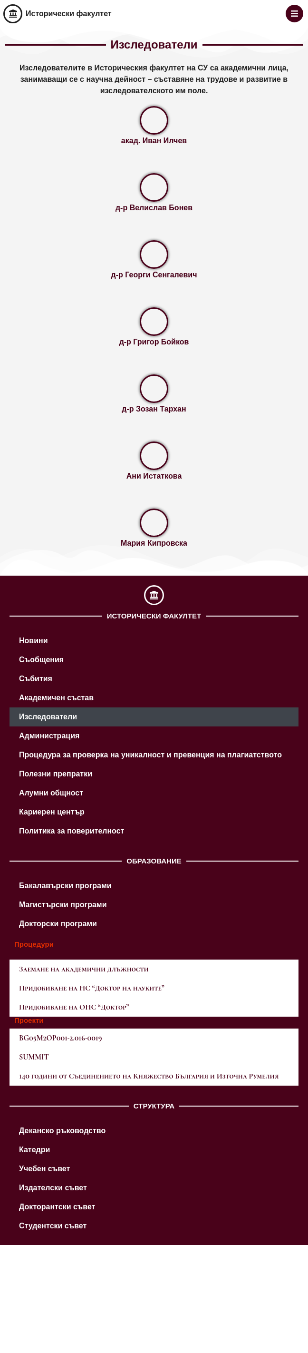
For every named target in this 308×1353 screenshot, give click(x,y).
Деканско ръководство (62, 1131)
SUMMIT (34, 1057)
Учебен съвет (44, 1169)
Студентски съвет (53, 1226)
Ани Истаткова (154, 476)
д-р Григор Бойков (154, 342)
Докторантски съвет (57, 1207)
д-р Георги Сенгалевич (154, 275)
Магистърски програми (63, 905)
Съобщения (41, 660)
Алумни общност (51, 793)
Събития (35, 679)
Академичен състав (56, 698)
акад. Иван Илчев (154, 141)
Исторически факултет (69, 14)
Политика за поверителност (71, 831)
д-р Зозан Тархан (154, 409)
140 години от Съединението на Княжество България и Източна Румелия (149, 1076)
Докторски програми (58, 924)
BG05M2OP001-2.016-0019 (60, 1038)
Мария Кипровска (154, 543)
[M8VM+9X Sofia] (154, 1297)
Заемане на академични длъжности (84, 969)
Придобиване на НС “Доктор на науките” (91, 988)
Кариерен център (52, 812)
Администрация (49, 736)
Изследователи (48, 717)
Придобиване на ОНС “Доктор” (74, 1007)
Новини (33, 641)
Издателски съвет (53, 1188)
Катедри (34, 1150)
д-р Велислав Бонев (154, 208)
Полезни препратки (55, 774)
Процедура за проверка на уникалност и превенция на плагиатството (150, 755)
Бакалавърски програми (65, 886)
